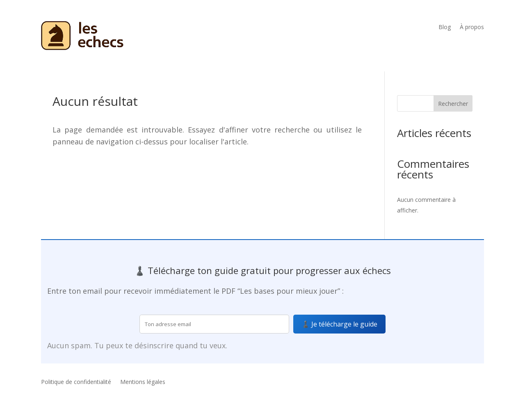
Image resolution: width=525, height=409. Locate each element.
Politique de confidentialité (76, 382)
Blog (444, 27)
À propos (472, 27)
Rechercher (453, 103)
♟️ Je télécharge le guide (339, 324)
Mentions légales (142, 382)
